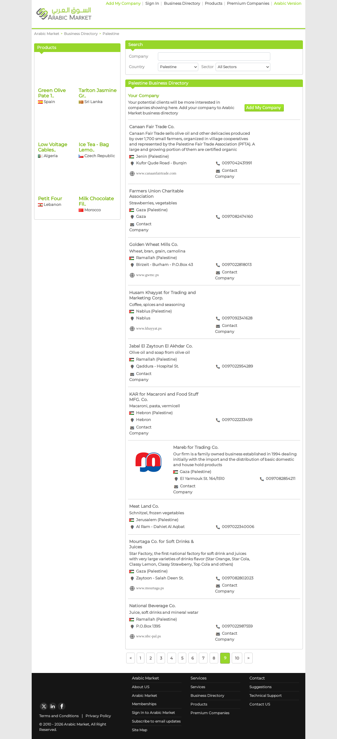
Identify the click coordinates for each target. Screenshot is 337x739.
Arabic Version (287, 3)
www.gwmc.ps (147, 275)
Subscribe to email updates (156, 721)
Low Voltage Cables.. (52, 204)
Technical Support (265, 695)
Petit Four (50, 256)
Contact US (259, 704)
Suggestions (260, 687)
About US (140, 687)
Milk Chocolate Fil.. (96, 258)
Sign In (152, 3)
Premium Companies (248, 3)
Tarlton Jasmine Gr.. (98, 150)
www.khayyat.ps (148, 328)
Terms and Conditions (59, 716)
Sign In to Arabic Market (153, 712)
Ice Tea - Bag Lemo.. (94, 204)
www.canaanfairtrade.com (156, 174)
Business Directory (182, 3)
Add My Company (123, 3)
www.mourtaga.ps (150, 588)
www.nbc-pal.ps (148, 636)
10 (237, 658)
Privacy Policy (98, 716)
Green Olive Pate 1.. (52, 150)
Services (197, 687)
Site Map (139, 730)
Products (213, 3)
